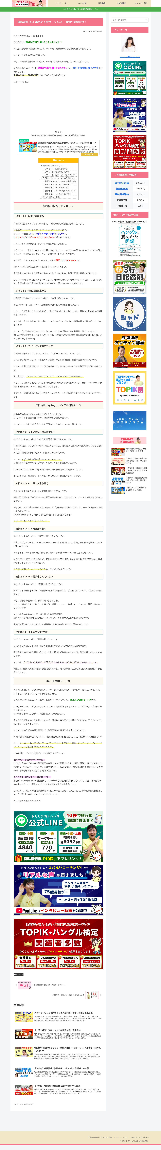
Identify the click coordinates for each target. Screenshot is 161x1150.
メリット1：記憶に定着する (56, 172)
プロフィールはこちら (130, 46)
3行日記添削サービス (51, 201)
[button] (146, 19)
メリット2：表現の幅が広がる (57, 176)
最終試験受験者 (122, 194)
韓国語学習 (18, 978)
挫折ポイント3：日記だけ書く (57, 192)
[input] (129, 20)
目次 (55, 164)
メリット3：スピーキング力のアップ (60, 179)
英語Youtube (122, 189)
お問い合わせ (135, 1142)
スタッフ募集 (105, 1142)
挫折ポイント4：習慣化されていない (60, 195)
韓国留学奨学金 (93, 1142)
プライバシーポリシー (120, 1142)
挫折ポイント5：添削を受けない (58, 198)
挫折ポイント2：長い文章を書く (58, 188)
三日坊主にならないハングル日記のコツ (59, 182)
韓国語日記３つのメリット (53, 169)
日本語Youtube (122, 183)
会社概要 (145, 1142)
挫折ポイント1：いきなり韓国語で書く (61, 185)
